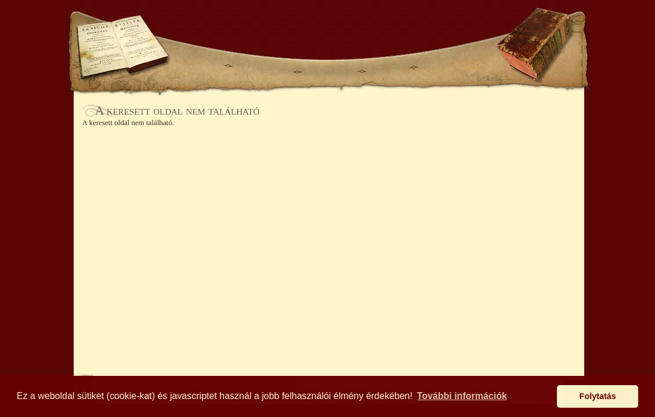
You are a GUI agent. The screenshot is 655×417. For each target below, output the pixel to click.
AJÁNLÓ (201, 67)
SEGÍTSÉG (462, 27)
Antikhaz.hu (329, 33)
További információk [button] (462, 396)
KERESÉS (196, 27)
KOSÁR (245, 27)
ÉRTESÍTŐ (329, 67)
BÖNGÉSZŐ (262, 67)
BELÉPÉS (413, 27)
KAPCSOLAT (449, 67)
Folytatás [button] (598, 396)
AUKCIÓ (387, 67)
